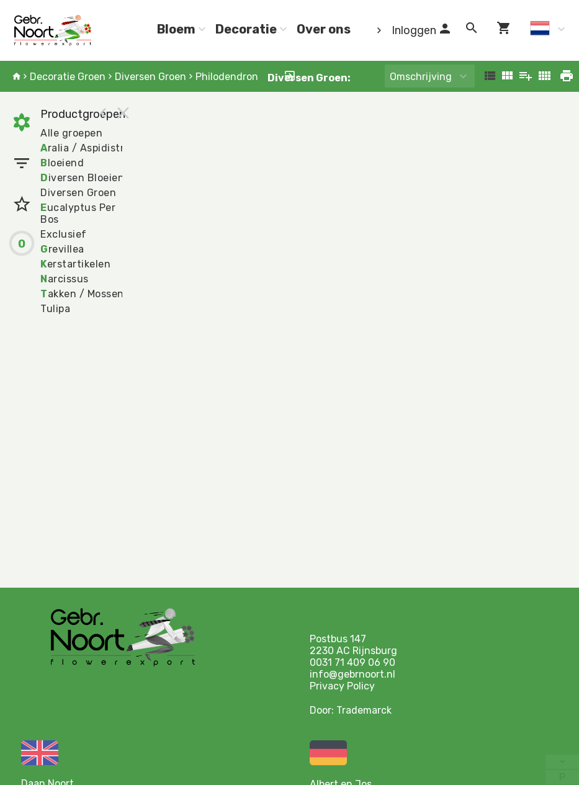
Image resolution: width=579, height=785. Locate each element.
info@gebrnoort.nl (352, 674)
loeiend (62, 163)
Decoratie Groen (67, 77)
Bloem (176, 29)
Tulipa (55, 309)
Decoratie (246, 29)
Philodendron (226, 77)
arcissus (64, 279)
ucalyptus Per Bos (77, 213)
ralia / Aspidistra (85, 148)
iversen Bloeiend (85, 178)
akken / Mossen (82, 294)
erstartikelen (75, 264)
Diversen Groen (150, 77)
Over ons (324, 29)
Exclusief (63, 234)
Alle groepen (71, 133)
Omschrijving (421, 77)
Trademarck (364, 710)
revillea (62, 249)
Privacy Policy (342, 686)
